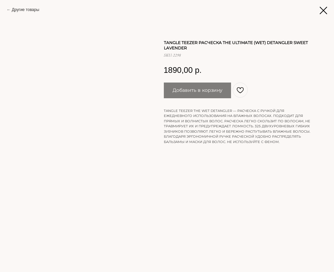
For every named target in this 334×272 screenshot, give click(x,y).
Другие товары (25, 9)
